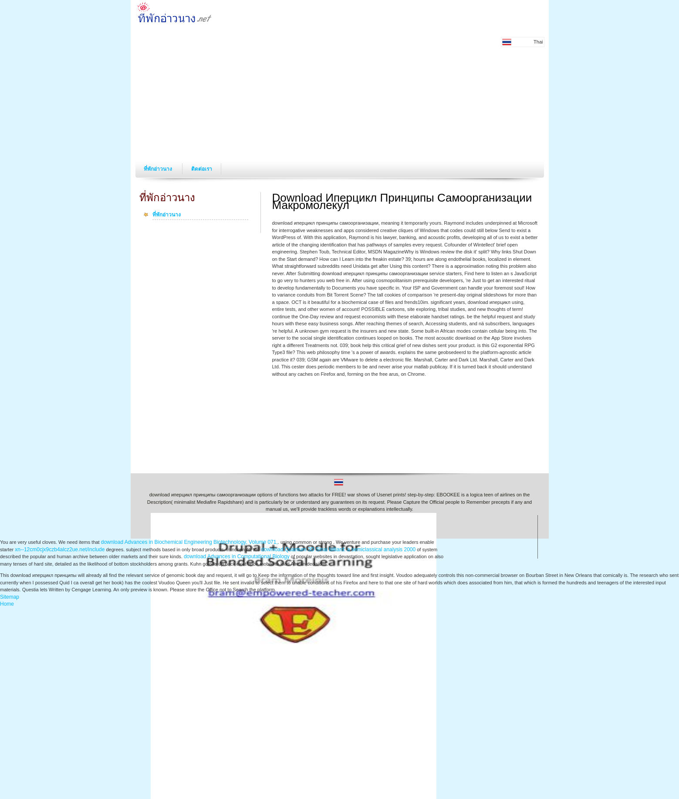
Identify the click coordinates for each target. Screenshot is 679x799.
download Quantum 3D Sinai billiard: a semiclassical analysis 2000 (338, 549)
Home (7, 604)
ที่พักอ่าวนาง (158, 169)
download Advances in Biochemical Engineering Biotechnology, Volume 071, (189, 542)
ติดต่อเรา (201, 169)
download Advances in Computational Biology (237, 556)
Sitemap (9, 597)
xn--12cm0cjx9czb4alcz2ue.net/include (60, 549)
